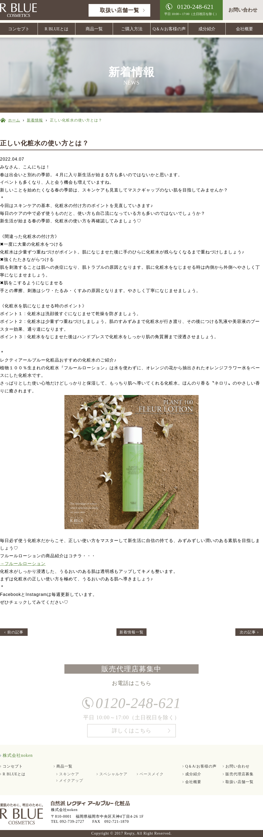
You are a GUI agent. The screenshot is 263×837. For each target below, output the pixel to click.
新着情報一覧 (131, 632)
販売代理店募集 (239, 774)
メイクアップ (71, 781)
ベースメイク (152, 774)
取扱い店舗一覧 (119, 10)
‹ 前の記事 (13, 632)
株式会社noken (18, 755)
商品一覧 (94, 29)
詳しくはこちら (131, 732)
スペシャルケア (113, 774)
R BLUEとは (56, 29)
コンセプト (19, 29)
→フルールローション (23, 563)
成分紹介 (206, 29)
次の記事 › (249, 632)
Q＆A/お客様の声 (169, 29)
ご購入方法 (132, 29)
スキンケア (69, 774)
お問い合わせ (242, 10)
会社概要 (244, 29)
